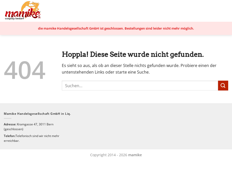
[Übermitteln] (223, 85)
